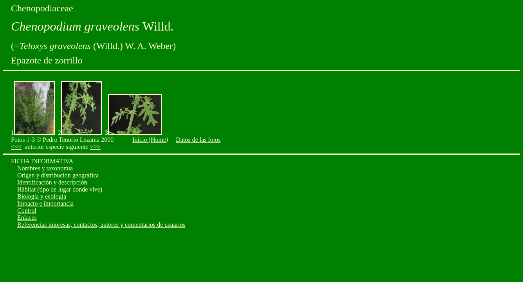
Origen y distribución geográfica (58, 175)
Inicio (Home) (150, 139)
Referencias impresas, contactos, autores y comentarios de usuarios (101, 224)
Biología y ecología (41, 196)
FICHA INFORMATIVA (42, 161)
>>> (95, 146)
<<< (16, 146)
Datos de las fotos (198, 139)
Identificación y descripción (52, 182)
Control (26, 210)
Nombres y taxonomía (45, 168)
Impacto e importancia (45, 203)
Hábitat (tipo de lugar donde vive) (59, 189)
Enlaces (27, 217)
